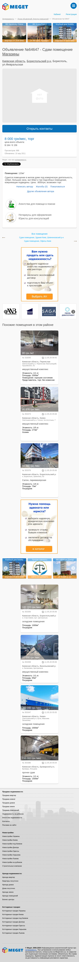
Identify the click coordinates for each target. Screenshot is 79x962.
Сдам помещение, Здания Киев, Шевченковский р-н (41, 238)
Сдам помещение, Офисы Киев (37, 241)
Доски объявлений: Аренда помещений (33, 19)
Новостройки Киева (10, 840)
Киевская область (13, 61)
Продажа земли (8, 806)
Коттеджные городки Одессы (13, 925)
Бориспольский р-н (39, 61)
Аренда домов (8, 885)
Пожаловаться (57, 186)
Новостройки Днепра (10, 847)
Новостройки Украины (11, 836)
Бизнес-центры (8, 899)
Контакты (6, 821)
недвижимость (20, 160)
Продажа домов (8, 803)
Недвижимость (8, 19)
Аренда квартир (8, 877)
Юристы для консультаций (34, 218)
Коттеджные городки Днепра (13, 922)
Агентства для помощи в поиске (37, 204)
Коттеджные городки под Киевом (15, 918)
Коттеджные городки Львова (13, 933)
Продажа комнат (8, 799)
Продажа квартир (9, 795)
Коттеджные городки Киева (13, 914)
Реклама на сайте (9, 825)
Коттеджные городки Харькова (14, 929)
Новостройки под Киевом (12, 844)
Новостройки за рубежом (12, 862)
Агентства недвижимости (12, 818)
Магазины (10, 54)
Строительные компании (12, 866)
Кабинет (57, 14)
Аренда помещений (10, 896)
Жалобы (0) (42, 186)
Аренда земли (7, 892)
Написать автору (24, 186)
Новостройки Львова (10, 858)
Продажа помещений (10, 810)
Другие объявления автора (40, 191)
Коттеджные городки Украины (14, 911)
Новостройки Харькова (11, 855)
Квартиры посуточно (10, 881)
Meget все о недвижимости (13, 950)
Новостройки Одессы (10, 851)
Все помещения (39, 234)
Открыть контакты (40, 128)
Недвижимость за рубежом (13, 814)
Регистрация (71, 14)
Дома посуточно (8, 888)
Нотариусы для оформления (35, 215)
